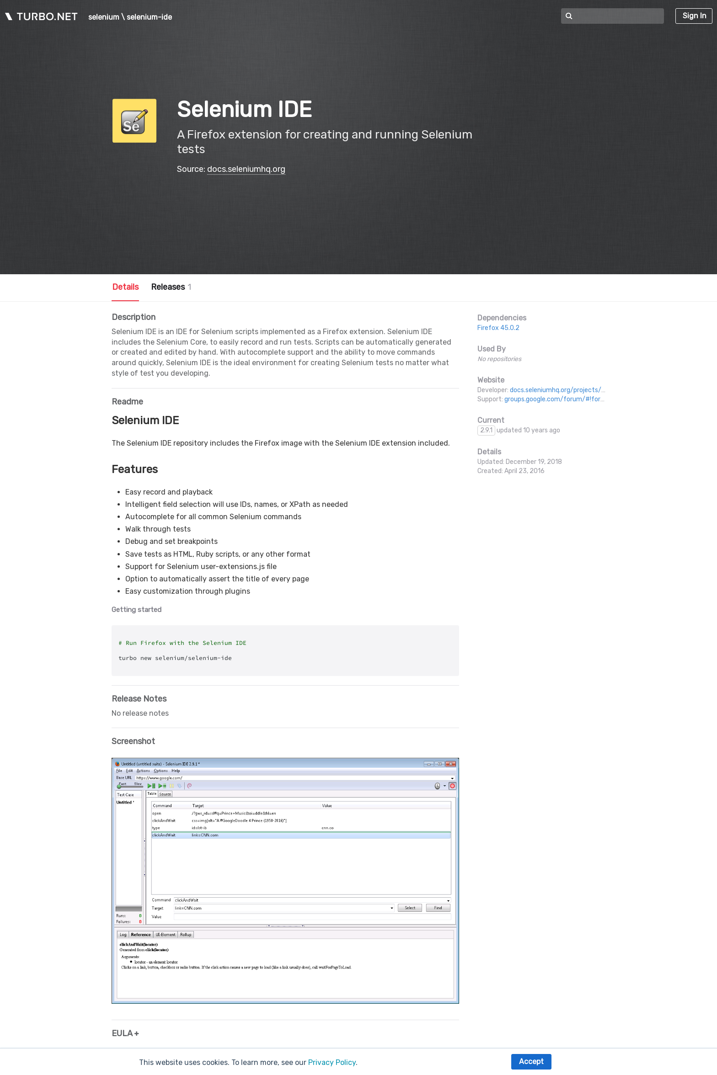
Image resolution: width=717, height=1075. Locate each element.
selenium (103, 17)
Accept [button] (531, 1061)
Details (125, 287)
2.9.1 (486, 430)
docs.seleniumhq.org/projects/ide (560, 390)
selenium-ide (149, 17)
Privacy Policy (332, 1062)
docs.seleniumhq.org (246, 169)
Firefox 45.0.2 (498, 328)
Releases (171, 287)
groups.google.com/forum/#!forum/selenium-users (581, 399)
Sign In (694, 15)
